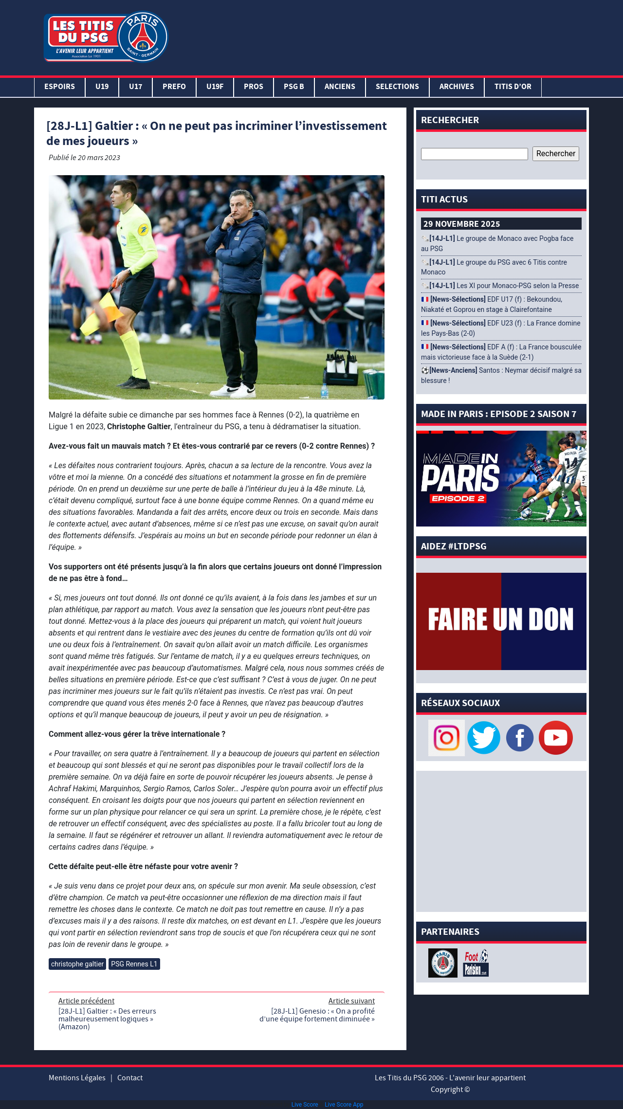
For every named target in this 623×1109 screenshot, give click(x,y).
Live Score (305, 1104)
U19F (214, 87)
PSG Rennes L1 (134, 964)
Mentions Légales (77, 1078)
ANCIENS (340, 87)
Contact (130, 1078)
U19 (102, 87)
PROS (253, 87)
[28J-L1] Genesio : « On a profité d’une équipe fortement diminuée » (317, 1015)
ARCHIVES (457, 87)
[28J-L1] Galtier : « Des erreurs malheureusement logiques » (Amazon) (107, 1019)
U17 (135, 87)
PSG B (294, 87)
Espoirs (59, 87)
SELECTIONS (397, 87)
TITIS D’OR (513, 87)
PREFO (174, 87)
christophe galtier (77, 964)
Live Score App (344, 1104)
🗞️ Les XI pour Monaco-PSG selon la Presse (500, 286)
